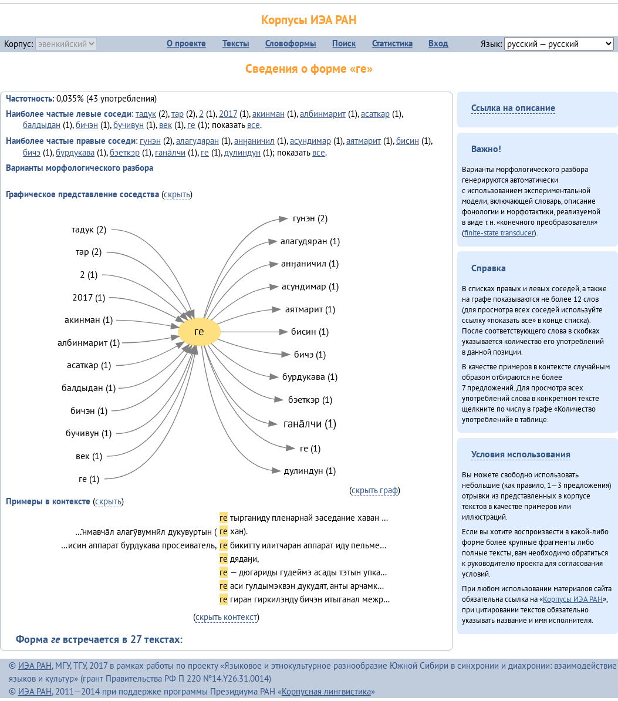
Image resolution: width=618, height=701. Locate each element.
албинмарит (323, 113)
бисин (407, 140)
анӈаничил (254, 140)
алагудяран (197, 140)
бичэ (31, 152)
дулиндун (242, 152)
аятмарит (363, 140)
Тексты (235, 43)
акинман (268, 113)
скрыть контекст (226, 616)
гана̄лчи (170, 152)
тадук (146, 113)
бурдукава (75, 152)
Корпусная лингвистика (326, 691)
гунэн (150, 140)
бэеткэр (125, 152)
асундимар (310, 140)
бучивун (128, 124)
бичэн (87, 124)
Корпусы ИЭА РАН (309, 20)
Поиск (344, 43)
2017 (228, 113)
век (165, 124)
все (253, 124)
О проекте (186, 43)
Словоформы (290, 43)
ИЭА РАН (35, 665)
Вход (438, 43)
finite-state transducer (499, 232)
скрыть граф (375, 490)
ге (191, 124)
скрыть (177, 194)
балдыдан (41, 124)
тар (177, 113)
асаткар (375, 113)
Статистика (392, 43)
